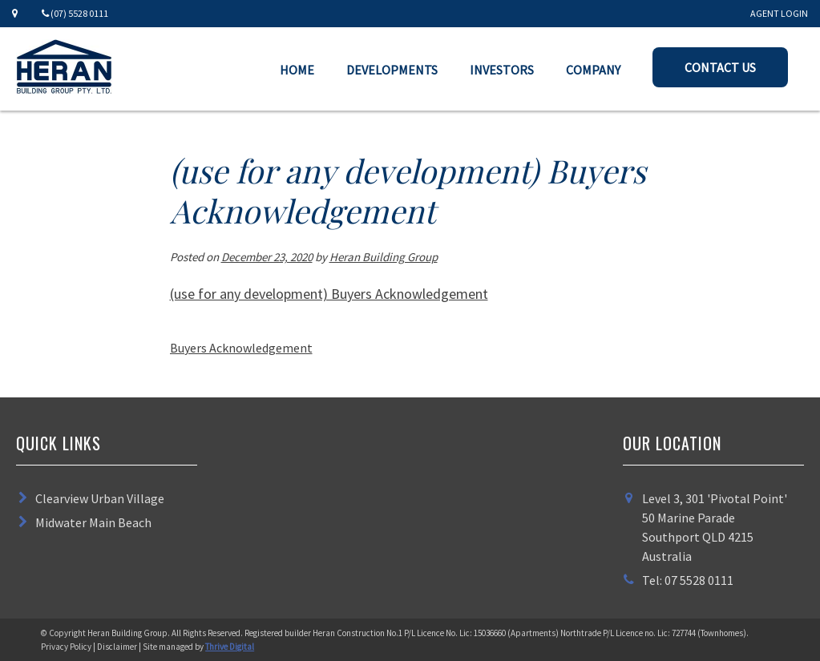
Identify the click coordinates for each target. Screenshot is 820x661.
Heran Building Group (383, 256)
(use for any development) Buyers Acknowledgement (329, 293)
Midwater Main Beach (93, 522)
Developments (392, 70)
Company (593, 70)
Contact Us (720, 67)
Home (297, 70)
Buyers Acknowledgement (241, 348)
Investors (502, 70)
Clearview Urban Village (99, 498)
